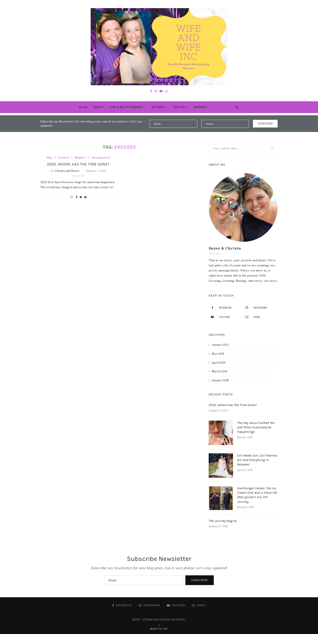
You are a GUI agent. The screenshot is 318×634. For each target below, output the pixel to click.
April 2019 (218, 362)
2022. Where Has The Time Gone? (78, 164)
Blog (83, 107)
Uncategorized (100, 157)
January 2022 (220, 345)
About (98, 107)
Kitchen (158, 107)
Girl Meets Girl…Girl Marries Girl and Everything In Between (257, 460)
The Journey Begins (223, 521)
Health (179, 107)
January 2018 (220, 380)
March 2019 (219, 371)
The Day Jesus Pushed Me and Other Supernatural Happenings (255, 427)
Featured (63, 157)
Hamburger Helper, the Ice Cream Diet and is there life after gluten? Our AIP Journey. (257, 495)
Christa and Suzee (67, 171)
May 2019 (218, 353)
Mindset (200, 107)
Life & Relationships (126, 107)
